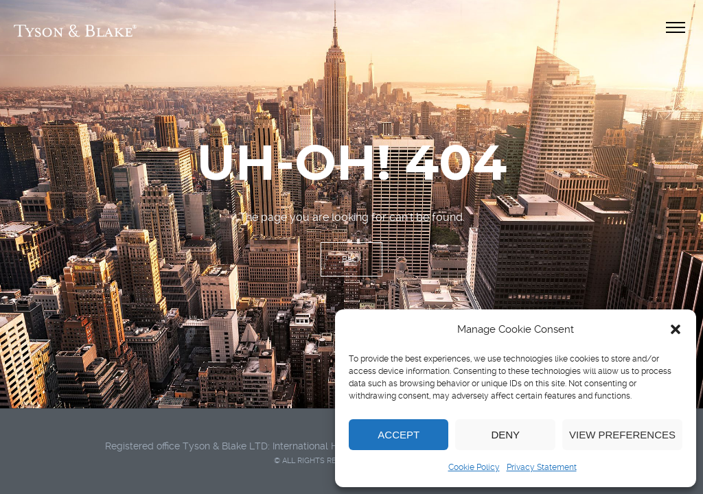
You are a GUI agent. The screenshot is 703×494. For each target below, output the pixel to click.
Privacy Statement (542, 467)
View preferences (622, 434)
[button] (675, 329)
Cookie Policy (474, 467)
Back (351, 259)
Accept (398, 434)
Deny (505, 434)
